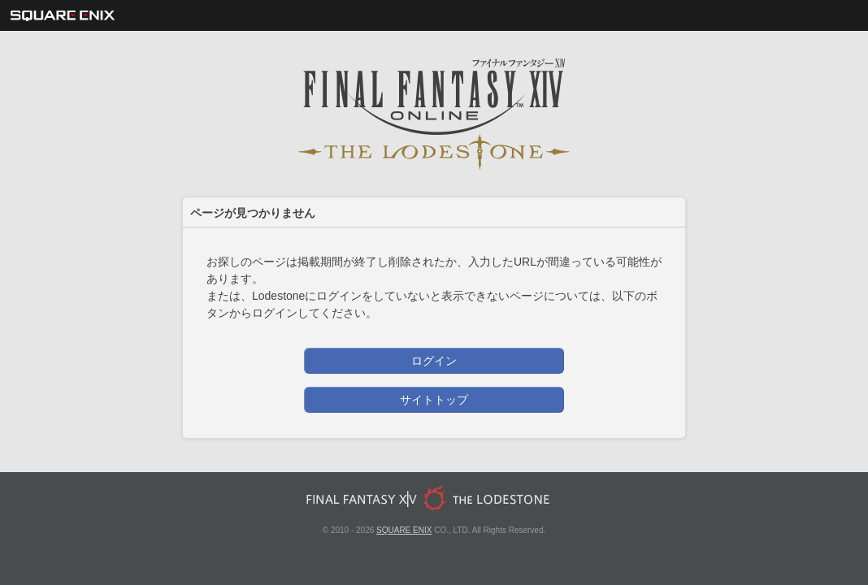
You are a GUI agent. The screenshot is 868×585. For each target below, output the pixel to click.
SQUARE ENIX (404, 530)
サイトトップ (434, 399)
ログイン (434, 360)
